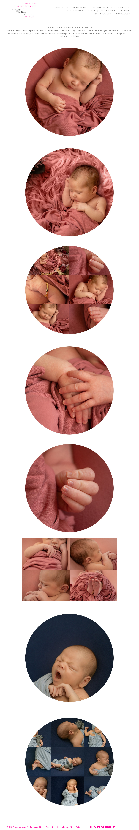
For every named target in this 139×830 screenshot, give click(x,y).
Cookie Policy (62, 827)
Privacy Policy (75, 827)
